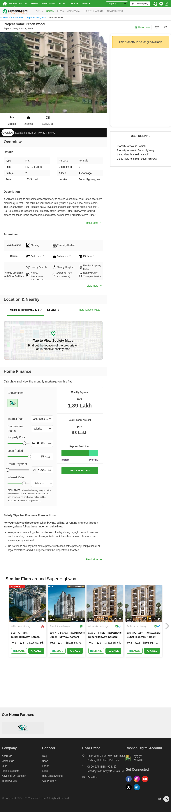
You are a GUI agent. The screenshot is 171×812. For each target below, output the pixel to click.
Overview (7, 132)
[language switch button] (154, 3)
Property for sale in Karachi (131, 146)
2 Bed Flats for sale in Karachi (133, 154)
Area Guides (48, 3)
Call (36, 650)
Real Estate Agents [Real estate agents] (52, 775)
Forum (45, 765)
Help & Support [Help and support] (10, 770)
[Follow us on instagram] (138, 782)
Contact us (8, 760)
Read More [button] (94, 222)
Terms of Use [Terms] (9, 780)
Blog (62, 3)
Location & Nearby (25, 132)
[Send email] (19, 651)
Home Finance (46, 132)
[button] (42, 418)
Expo (45, 770)
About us (7, 755)
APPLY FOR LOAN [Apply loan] (80, 470)
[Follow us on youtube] (146, 782)
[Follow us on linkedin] (138, 790)
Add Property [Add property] (49, 780)
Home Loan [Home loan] (142, 27)
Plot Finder (31, 3)
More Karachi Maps (89, 309)
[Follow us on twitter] (130, 790)
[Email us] (104, 778)
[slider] (24, 443)
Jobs (4, 765)
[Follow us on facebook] (130, 782)
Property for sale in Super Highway (135, 150)
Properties (15, 3)
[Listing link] (27, 621)
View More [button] (94, 285)
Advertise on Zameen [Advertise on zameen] (14, 775)
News (45, 760)
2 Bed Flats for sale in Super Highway (137, 158)
